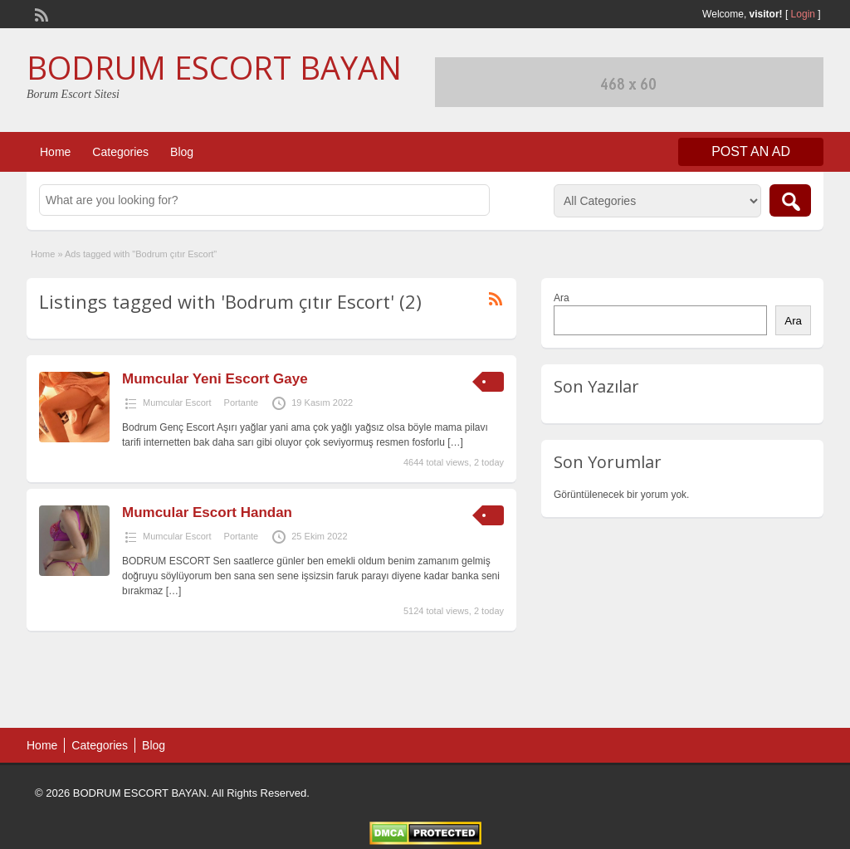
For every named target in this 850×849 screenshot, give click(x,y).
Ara (561, 298)
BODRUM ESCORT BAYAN (214, 67)
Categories (120, 152)
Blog (181, 152)
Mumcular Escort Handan (207, 512)
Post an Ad (750, 151)
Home (55, 152)
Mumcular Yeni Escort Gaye (215, 379)
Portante (241, 402)
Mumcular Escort (177, 402)
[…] (455, 442)
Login (803, 14)
